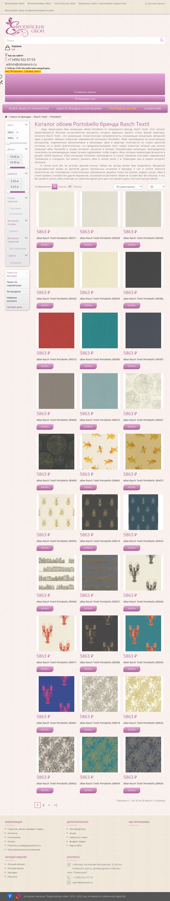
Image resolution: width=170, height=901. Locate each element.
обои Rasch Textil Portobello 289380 (100, 359)
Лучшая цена (14, 307)
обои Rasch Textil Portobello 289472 (143, 480)
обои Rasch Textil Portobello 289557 (100, 601)
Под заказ (15, 208)
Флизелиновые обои (39, 3)
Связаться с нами (78, 837)
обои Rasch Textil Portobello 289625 (143, 722)
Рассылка (12, 876)
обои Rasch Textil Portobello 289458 (57, 480)
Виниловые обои (14, 3)
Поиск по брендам (20, 116)
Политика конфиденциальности (24, 845)
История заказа (16, 868)
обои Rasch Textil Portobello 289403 (57, 419)
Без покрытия (18, 248)
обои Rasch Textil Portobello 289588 (100, 662)
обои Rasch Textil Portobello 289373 (57, 359)
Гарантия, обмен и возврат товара (25, 828)
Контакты (13, 833)
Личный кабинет (16, 864)
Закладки (12, 872)
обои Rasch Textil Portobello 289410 (100, 419)
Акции (73, 833)
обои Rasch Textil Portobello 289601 (57, 722)
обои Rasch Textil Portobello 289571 (57, 662)
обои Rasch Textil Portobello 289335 (143, 238)
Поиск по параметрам (14, 283)
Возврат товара (77, 841)
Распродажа (14, 291)
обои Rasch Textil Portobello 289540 (57, 601)
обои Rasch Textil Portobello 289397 (143, 359)
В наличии (16, 213)
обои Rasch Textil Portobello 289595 (143, 662)
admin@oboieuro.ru (83, 882)
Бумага (14, 231)
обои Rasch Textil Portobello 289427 (143, 419)
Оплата (11, 841)
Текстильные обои (64, 3)
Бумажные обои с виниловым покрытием (102, 3)
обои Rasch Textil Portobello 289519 (100, 541)
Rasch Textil (40, 116)
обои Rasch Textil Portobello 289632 (57, 783)
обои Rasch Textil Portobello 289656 (143, 783)
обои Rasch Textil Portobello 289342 (57, 298)
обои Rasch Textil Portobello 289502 (57, 541)
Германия (15, 262)
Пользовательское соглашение (24, 849)
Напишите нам (85, 98)
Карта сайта (76, 845)
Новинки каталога (12, 299)
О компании (14, 837)
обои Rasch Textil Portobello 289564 (143, 601)
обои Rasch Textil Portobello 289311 (57, 238)
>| (55, 805)
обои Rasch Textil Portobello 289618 (100, 722)
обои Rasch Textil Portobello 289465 (100, 480)
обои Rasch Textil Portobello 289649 (100, 783)
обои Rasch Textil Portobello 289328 (100, 238)
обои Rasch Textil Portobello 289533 (143, 541)
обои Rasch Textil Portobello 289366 (143, 298)
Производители (78, 828)
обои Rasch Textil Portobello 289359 (100, 298)
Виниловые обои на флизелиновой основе (29, 10)
